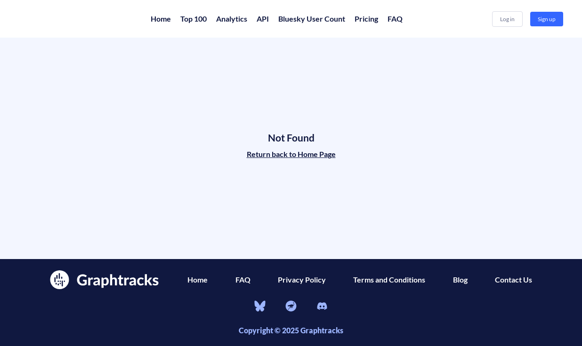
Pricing (366, 18)
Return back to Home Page (291, 154)
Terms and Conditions (389, 279)
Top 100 (193, 18)
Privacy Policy (302, 279)
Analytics (231, 18)
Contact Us (513, 279)
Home (161, 18)
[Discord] (322, 307)
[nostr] (291, 307)
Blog (460, 279)
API (263, 18)
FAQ (395, 18)
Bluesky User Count (311, 18)
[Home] (75, 18)
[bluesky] (260, 307)
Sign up (547, 19)
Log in (507, 19)
